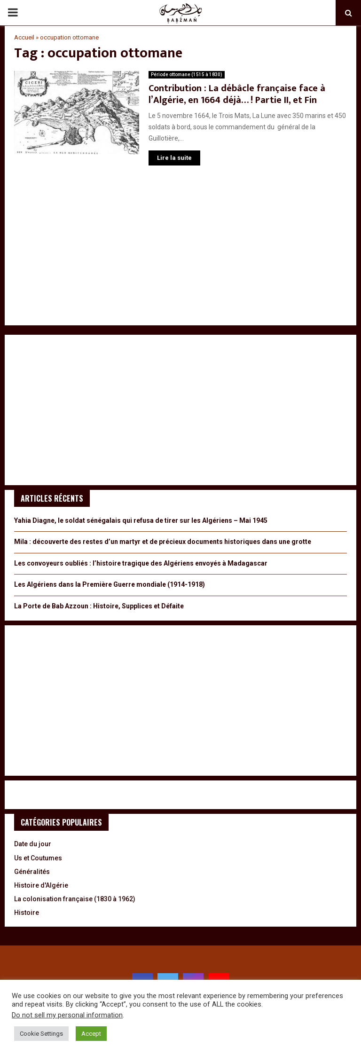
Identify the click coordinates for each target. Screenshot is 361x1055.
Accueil (24, 37)
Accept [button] (91, 1033)
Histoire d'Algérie (41, 885)
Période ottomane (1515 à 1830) (186, 74)
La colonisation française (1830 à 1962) (74, 899)
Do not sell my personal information (67, 1015)
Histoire (26, 912)
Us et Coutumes (38, 858)
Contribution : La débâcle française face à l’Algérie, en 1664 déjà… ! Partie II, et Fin (237, 94)
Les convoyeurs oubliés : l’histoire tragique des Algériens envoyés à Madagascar (140, 563)
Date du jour (32, 844)
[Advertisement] (180, 250)
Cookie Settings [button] (41, 1033)
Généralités (32, 871)
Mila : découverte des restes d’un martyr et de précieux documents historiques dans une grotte (162, 541)
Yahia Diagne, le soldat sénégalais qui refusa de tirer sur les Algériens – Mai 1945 (140, 520)
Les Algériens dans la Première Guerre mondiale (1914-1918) (109, 584)
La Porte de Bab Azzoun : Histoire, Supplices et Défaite (99, 606)
